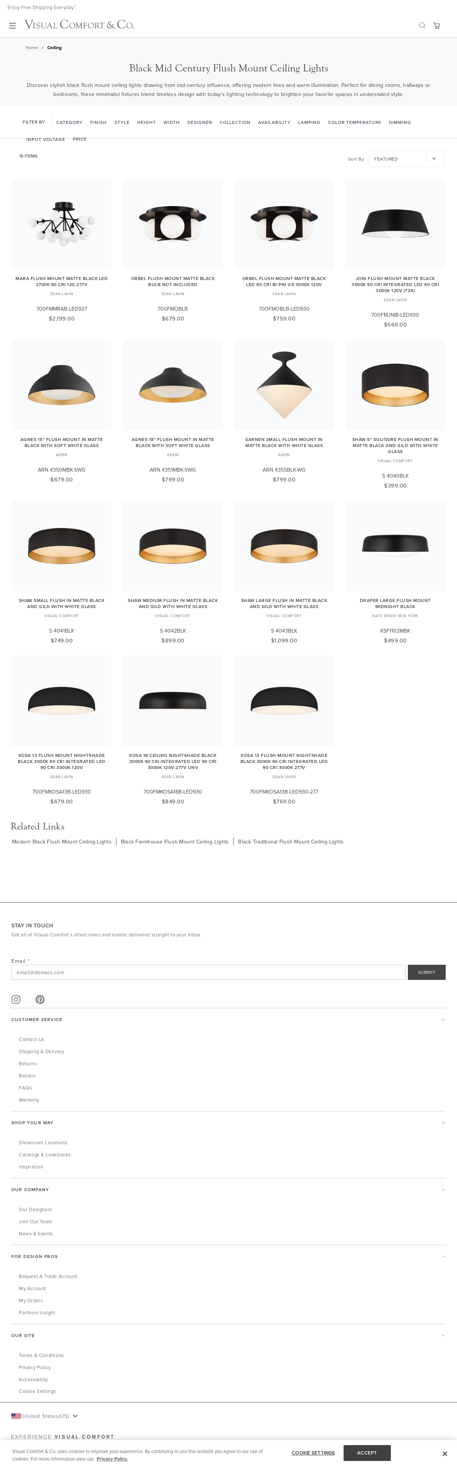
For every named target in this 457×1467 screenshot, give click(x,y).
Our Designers (35, 1209)
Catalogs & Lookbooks (45, 1154)
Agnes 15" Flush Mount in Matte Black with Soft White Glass (61, 442)
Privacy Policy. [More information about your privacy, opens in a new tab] (112, 1458)
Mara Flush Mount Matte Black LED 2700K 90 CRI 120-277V (61, 281)
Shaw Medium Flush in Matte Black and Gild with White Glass (173, 603)
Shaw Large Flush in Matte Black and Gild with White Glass (284, 603)
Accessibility (33, 1379)
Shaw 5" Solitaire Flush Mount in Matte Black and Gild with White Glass (395, 445)
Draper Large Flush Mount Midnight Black (395, 603)
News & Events (36, 1233)
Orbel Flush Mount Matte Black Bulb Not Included (173, 281)
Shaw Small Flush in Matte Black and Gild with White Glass (62, 603)
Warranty (29, 1099)
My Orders (31, 1300)
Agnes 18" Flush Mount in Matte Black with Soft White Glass (173, 442)
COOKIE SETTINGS (313, 1452)
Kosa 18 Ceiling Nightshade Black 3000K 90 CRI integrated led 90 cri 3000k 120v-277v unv (173, 761)
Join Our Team (36, 1221)
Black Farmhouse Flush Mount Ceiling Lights (175, 841)
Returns (28, 1063)
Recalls (27, 1075)
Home (32, 47)
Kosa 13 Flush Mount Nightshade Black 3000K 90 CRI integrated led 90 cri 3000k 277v (284, 761)
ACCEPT (367, 1452)
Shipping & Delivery (41, 1051)
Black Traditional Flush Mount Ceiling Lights (291, 841)
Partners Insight (37, 1312)
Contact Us (32, 1039)
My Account (32, 1288)
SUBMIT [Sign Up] (427, 972)
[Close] (445, 1453)
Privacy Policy (35, 1367)
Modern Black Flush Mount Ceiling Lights (62, 841)
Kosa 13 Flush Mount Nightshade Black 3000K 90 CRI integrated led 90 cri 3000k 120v (61, 761)
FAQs (25, 1087)
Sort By (356, 159)
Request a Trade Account (48, 1276)
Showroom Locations (43, 1142)
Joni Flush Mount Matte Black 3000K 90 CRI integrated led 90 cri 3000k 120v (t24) (395, 284)
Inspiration (31, 1166)
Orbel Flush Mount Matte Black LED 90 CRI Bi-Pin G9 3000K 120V (284, 281)
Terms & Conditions (41, 1355)
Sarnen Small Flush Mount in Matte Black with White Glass (284, 442)
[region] (228, 1453)
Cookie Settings (37, 1391)
